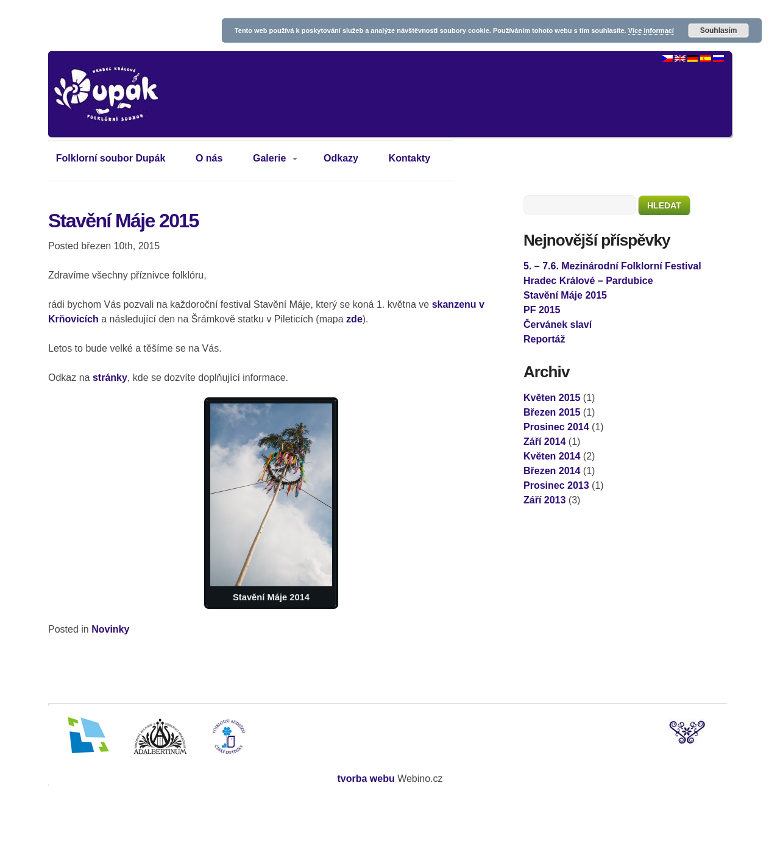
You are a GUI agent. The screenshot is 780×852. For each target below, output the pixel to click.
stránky (110, 377)
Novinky (110, 629)
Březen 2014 (551, 471)
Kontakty (409, 158)
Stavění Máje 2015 (123, 221)
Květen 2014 (551, 456)
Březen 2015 (551, 412)
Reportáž (544, 339)
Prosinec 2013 (556, 485)
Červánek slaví (557, 324)
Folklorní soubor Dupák (111, 158)
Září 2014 (544, 441)
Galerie (269, 158)
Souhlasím (718, 30)
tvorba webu (365, 778)
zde (354, 319)
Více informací (651, 30)
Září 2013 (544, 500)
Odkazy (341, 158)
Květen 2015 (551, 397)
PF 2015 (541, 310)
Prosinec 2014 (556, 427)
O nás (209, 158)
